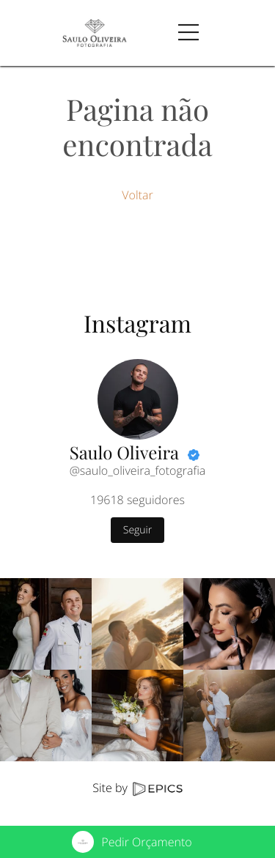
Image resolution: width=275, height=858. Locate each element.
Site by (137, 788)
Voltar (137, 195)
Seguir (137, 530)
